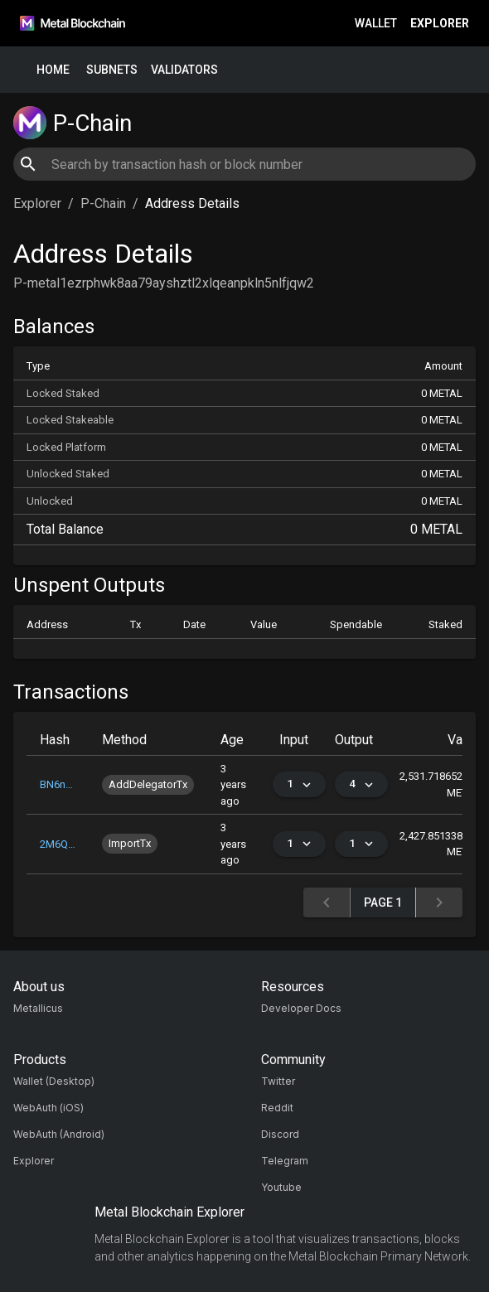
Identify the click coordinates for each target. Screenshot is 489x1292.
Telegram (284, 1160)
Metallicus (38, 1008)
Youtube (281, 1187)
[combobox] (244, 164)
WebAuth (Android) (58, 1134)
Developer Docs (301, 1008)
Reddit (277, 1107)
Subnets (112, 70)
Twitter (278, 1081)
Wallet (376, 23)
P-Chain (103, 203)
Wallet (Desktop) (53, 1081)
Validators (184, 70)
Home (53, 70)
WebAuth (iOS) (48, 1107)
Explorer (440, 23)
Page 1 (383, 903)
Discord (280, 1134)
